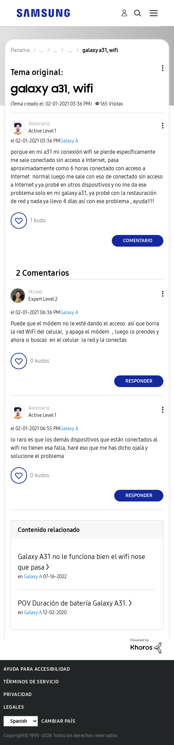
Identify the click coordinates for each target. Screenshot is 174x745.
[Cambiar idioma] (20, 721)
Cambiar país (58, 721)
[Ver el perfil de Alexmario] (39, 124)
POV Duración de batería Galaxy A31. (72, 603)
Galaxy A (69, 141)
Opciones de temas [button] (151, 68)
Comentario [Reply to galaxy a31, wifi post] (137, 241)
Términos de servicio (31, 682)
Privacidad (17, 694)
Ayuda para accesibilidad (36, 669)
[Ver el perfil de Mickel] (35, 292)
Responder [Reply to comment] (138, 381)
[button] (151, 125)
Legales (13, 707)
